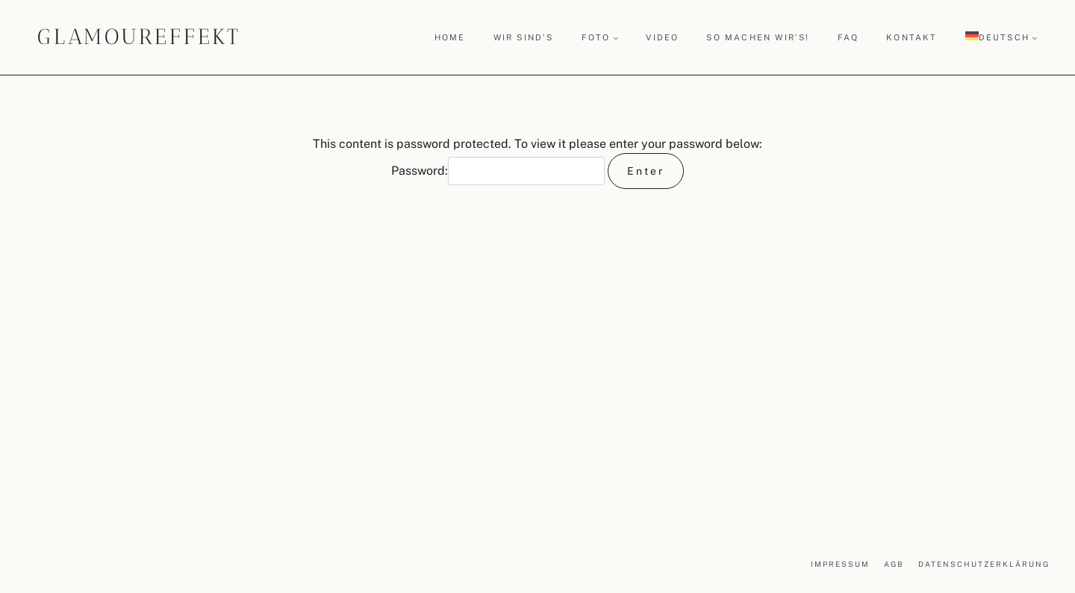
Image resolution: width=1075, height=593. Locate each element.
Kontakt (911, 37)
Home (450, 37)
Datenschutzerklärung (984, 563)
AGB (894, 563)
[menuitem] (1001, 37)
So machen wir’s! (757, 37)
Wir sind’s (523, 37)
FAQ (848, 37)
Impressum (840, 563)
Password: (498, 171)
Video (662, 37)
